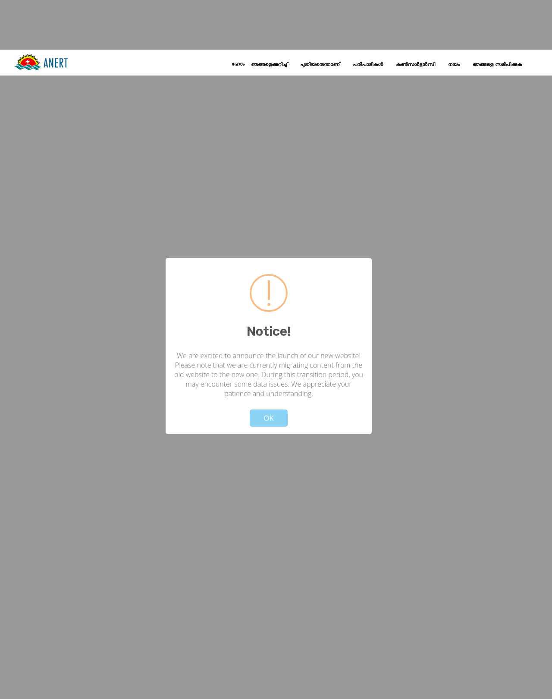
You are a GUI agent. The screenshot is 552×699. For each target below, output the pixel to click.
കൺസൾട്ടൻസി (415, 65)
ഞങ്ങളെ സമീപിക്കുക (497, 65)
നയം (454, 65)
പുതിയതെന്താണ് (320, 65)
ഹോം (238, 64)
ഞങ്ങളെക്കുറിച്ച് (269, 65)
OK (268, 418)
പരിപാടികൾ (368, 65)
